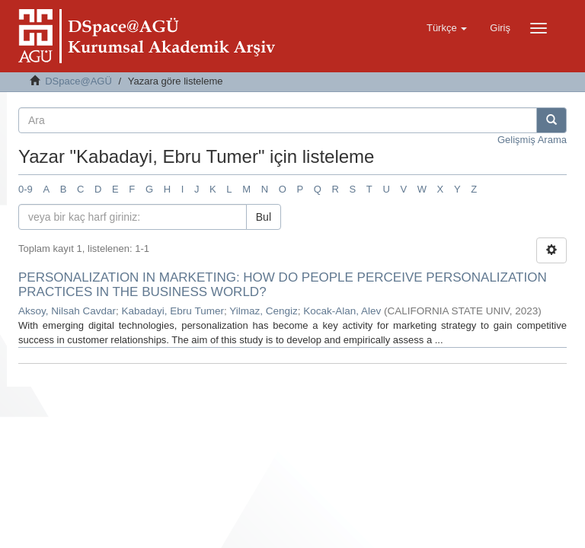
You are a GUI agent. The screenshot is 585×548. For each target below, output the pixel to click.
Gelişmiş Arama (532, 139)
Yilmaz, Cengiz (263, 311)
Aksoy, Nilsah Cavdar (67, 311)
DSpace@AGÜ (78, 81)
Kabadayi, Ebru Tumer (173, 311)
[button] (446, 28)
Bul (263, 217)
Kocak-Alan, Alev (342, 311)
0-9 (25, 189)
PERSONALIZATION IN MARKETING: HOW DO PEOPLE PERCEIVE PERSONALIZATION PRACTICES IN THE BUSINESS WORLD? (282, 284)
